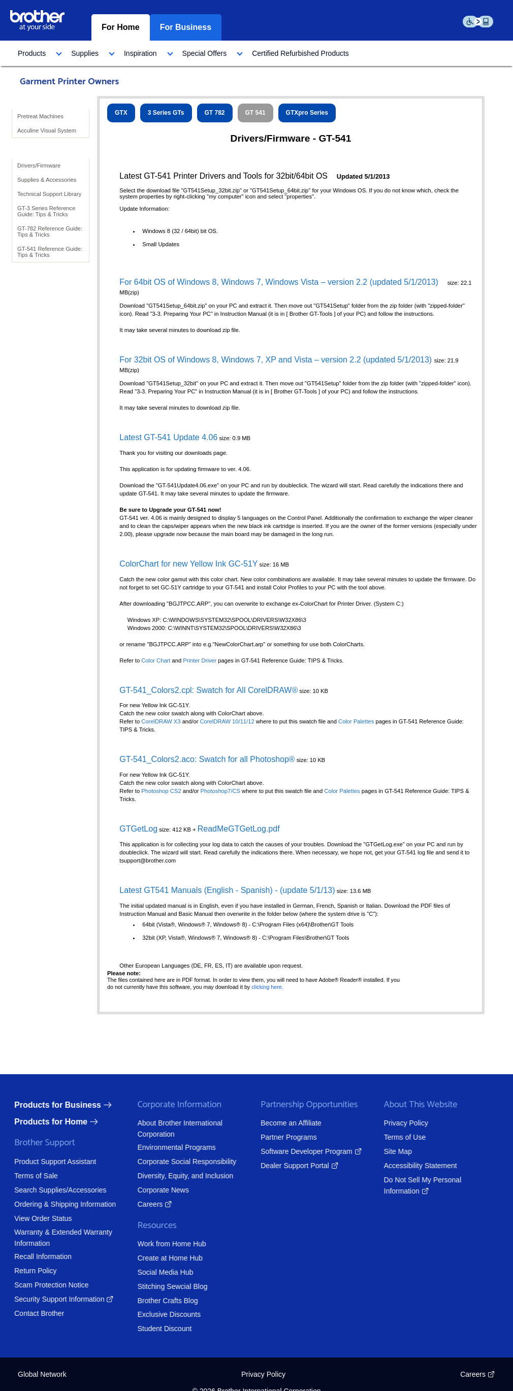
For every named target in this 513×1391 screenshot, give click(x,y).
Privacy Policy (398, 1123)
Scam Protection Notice (44, 1285)
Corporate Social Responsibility (179, 1161)
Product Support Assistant (47, 1161)
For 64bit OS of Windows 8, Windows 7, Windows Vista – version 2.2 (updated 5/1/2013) (278, 282)
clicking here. (267, 987)
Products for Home (43, 1121)
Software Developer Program (299, 1151)
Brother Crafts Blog (160, 1301)
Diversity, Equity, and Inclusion (178, 1176)
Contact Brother (31, 1313)
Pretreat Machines (40, 116)
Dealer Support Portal (287, 1166)
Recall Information (35, 1256)
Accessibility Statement (413, 1166)
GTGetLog (138, 828)
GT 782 (215, 112)
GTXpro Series (307, 112)
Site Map (390, 1151)
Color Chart (155, 660)
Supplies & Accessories (46, 180)
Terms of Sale (28, 1176)
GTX (121, 112)
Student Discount (157, 1328)
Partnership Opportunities (301, 1105)
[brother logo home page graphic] (37, 20)
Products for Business (50, 1105)
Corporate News (155, 1190)
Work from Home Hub (164, 1244)
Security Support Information (52, 1299)
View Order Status (35, 1218)
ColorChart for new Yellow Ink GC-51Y (188, 563)
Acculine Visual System (46, 130)
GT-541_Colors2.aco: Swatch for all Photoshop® (207, 759)
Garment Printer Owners (69, 81)
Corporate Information (172, 1105)
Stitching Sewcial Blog (165, 1286)
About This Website (413, 1105)
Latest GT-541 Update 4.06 (168, 437)
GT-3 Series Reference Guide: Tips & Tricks (46, 211)
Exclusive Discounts (162, 1314)
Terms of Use (397, 1137)
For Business (185, 27)
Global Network (42, 1374)
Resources (149, 1225)
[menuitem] (36, 53)
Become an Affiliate (283, 1123)
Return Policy (28, 1271)
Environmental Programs (169, 1147)
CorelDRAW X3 (160, 721)
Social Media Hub (158, 1272)
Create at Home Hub (162, 1258)
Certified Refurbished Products (300, 53)
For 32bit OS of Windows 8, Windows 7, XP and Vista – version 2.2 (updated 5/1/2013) (276, 359)
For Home (121, 27)
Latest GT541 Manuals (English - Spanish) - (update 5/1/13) (227, 890)
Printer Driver (199, 660)
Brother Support (37, 1143)
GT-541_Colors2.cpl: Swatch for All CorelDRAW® (208, 690)
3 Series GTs (166, 112)
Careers (142, 1204)
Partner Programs (281, 1137)
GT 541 (255, 112)
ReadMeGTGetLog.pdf (239, 828)
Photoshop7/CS (221, 791)
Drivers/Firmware (38, 165)
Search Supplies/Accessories (53, 1190)
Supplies (85, 53)
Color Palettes (356, 721)
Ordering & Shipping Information (57, 1204)
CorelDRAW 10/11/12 (227, 721)
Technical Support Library (49, 194)
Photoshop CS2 (161, 791)
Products (32, 53)
